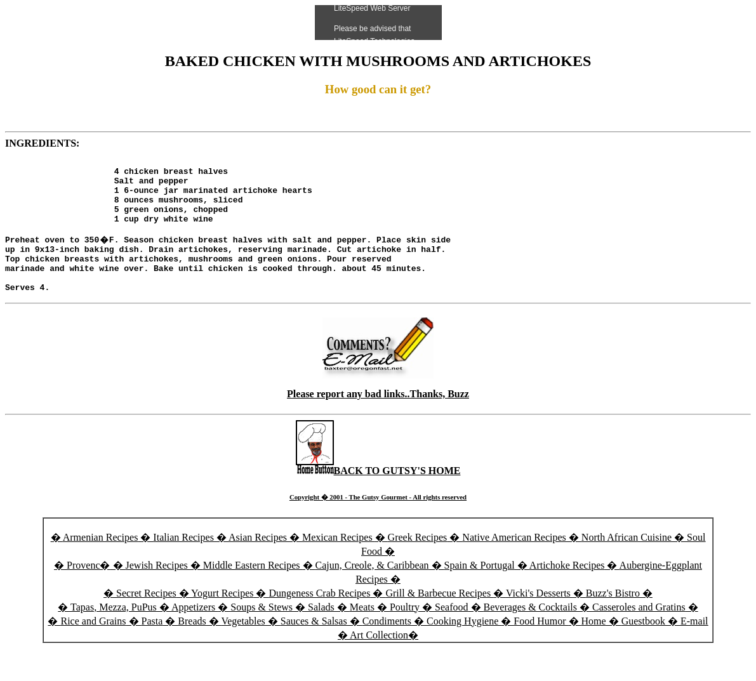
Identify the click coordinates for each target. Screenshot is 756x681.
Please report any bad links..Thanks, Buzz (378, 418)
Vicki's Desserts (539, 617)
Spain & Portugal (479, 590)
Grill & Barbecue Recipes (439, 617)
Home (593, 645)
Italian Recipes (184, 562)
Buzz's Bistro (613, 617)
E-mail (694, 645)
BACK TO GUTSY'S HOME (378, 495)
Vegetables (243, 645)
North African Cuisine (626, 562)
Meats (362, 631)
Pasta (152, 645)
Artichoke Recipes (567, 590)
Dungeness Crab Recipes (319, 617)
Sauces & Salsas (314, 645)
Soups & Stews (261, 631)
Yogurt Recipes (222, 617)
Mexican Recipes (338, 562)
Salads (321, 631)
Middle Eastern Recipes (253, 590)
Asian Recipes (258, 562)
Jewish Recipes (158, 590)
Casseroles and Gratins (639, 631)
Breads (192, 645)
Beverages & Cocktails (532, 631)
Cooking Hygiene (464, 645)
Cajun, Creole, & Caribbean (372, 590)
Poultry (405, 631)
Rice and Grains (93, 645)
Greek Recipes (418, 562)
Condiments (386, 645)
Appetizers (194, 631)
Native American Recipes (514, 562)
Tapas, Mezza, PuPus (113, 631)
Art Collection (379, 659)
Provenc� (88, 590)
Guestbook (643, 645)
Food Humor (541, 645)
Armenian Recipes (100, 562)
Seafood (451, 631)
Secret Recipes (146, 617)
